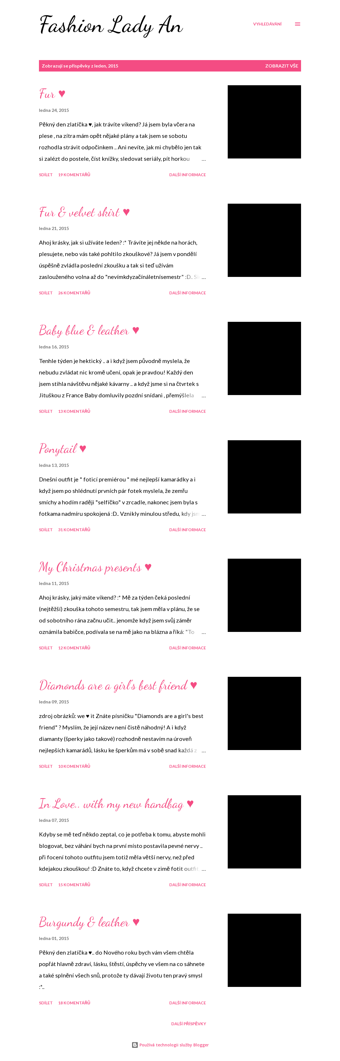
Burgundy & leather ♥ (89, 922)
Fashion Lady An (110, 24)
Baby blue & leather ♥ (89, 330)
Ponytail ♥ (63, 448)
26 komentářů (74, 292)
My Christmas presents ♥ (95, 567)
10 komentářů (74, 766)
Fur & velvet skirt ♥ (84, 212)
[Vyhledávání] (267, 24)
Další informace (187, 174)
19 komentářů (74, 174)
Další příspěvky (188, 1023)
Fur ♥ (52, 93)
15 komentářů (74, 884)
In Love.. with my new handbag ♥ (116, 803)
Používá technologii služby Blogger (170, 1045)
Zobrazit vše (281, 65)
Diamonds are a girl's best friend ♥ (118, 685)
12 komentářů (74, 647)
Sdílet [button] (46, 174)
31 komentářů (74, 529)
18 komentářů (74, 1002)
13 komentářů (74, 411)
